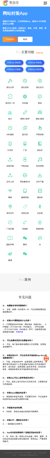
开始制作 (10, 39)
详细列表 (39, 53)
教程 (25, 39)
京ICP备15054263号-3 (28, 455)
